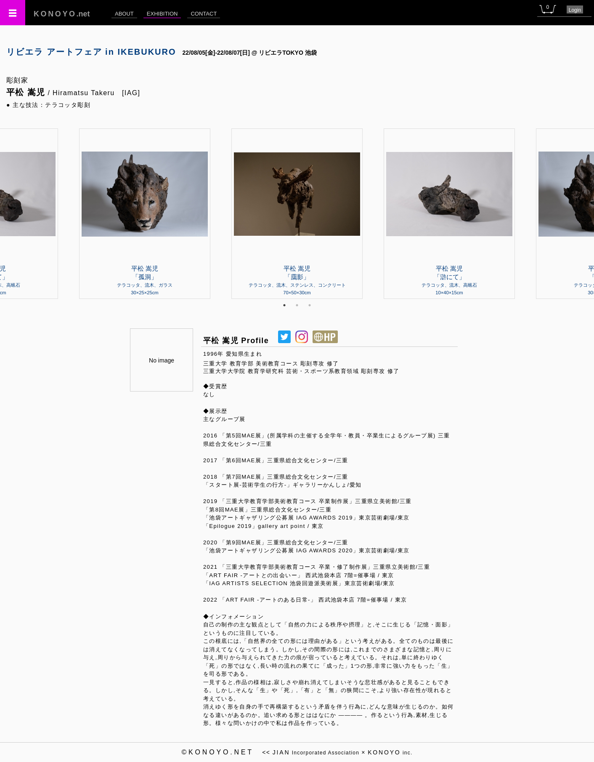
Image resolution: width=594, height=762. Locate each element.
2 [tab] (297, 305)
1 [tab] (284, 305)
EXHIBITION (162, 14)
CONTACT (204, 14)
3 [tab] (309, 305)
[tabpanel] (297, 213)
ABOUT (124, 14)
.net (62, 14)
